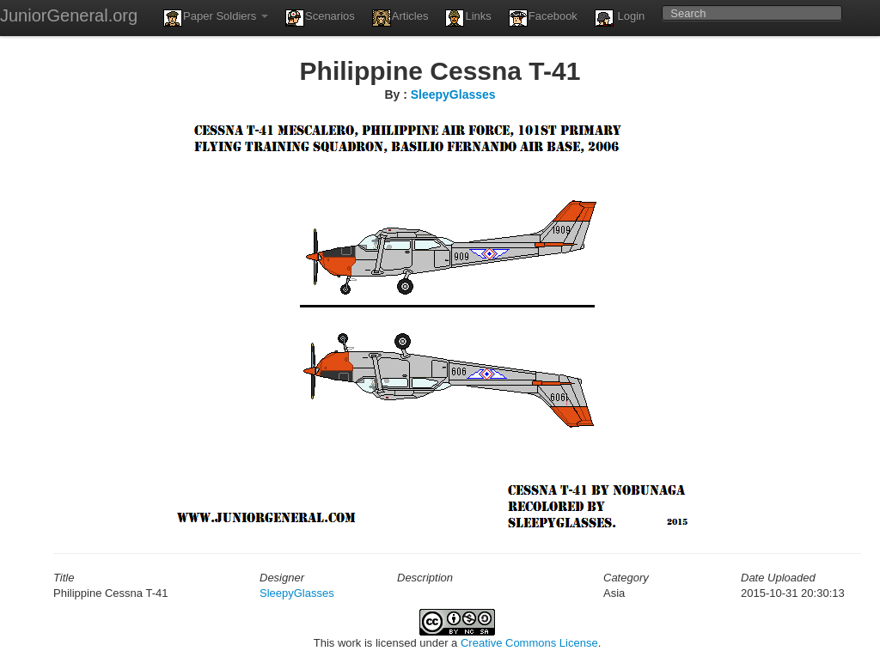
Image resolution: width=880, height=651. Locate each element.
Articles (400, 18)
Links (468, 18)
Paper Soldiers (215, 18)
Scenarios (320, 18)
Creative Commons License (529, 642)
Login (620, 18)
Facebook (543, 18)
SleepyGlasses (453, 94)
